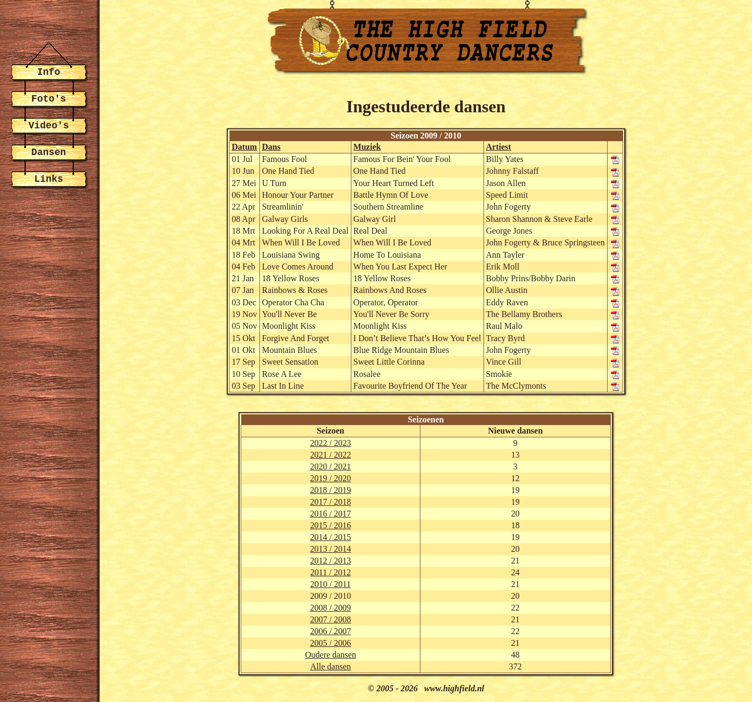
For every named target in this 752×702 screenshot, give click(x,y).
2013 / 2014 (330, 548)
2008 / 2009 (330, 607)
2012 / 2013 (330, 560)
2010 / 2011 (330, 584)
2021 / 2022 (330, 454)
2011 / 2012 (330, 572)
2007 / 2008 (330, 619)
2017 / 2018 (330, 501)
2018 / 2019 (330, 490)
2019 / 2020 (330, 478)
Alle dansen (330, 666)
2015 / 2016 (330, 525)
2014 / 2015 (330, 537)
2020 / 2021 (330, 466)
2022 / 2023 (330, 443)
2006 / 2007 (330, 631)
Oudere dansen (330, 654)
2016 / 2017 (330, 513)
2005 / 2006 (330, 642)
